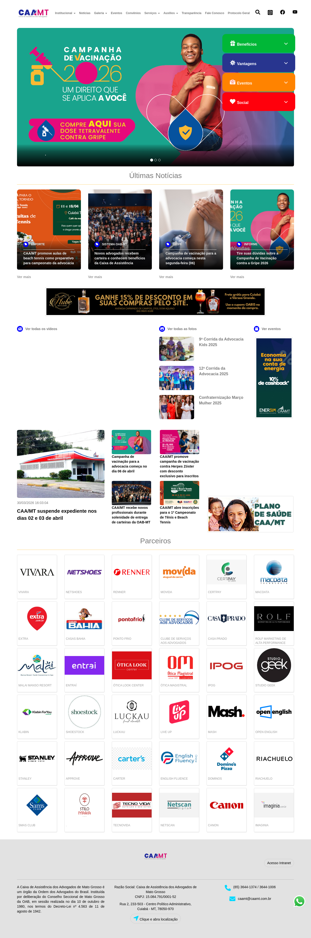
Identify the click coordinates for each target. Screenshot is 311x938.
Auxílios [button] (171, 13)
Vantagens (259, 63)
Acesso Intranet (279, 863)
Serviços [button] (152, 13)
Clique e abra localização (155, 918)
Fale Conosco (214, 13)
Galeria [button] (100, 13)
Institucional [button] (65, 13)
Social (259, 101)
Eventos (116, 13)
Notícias (85, 13)
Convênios (133, 13)
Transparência (191, 13)
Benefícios (259, 43)
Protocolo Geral (239, 13)
